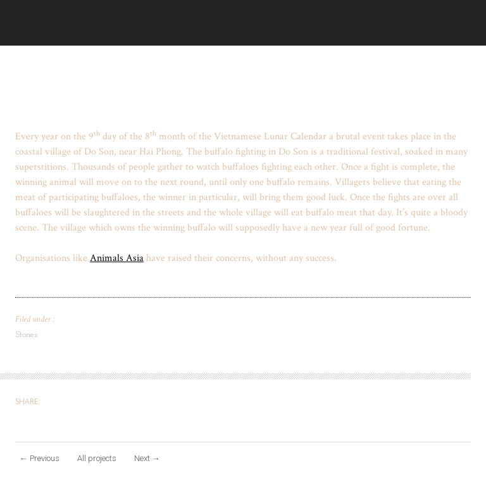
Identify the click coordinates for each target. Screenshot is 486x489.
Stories (26, 335)
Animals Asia (117, 258)
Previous (39, 458)
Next (147, 458)
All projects (96, 458)
